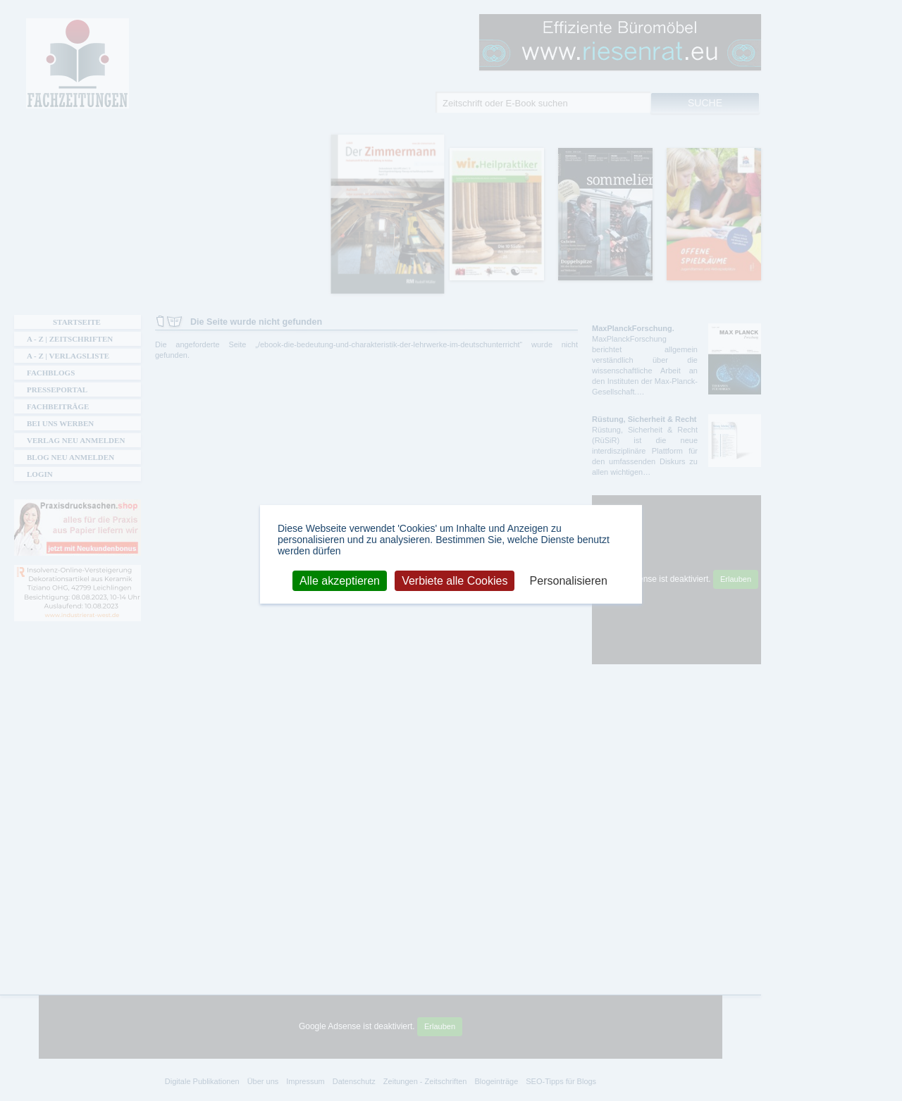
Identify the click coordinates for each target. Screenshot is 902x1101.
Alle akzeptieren (339, 580)
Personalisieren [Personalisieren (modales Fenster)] (568, 580)
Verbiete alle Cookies (454, 580)
